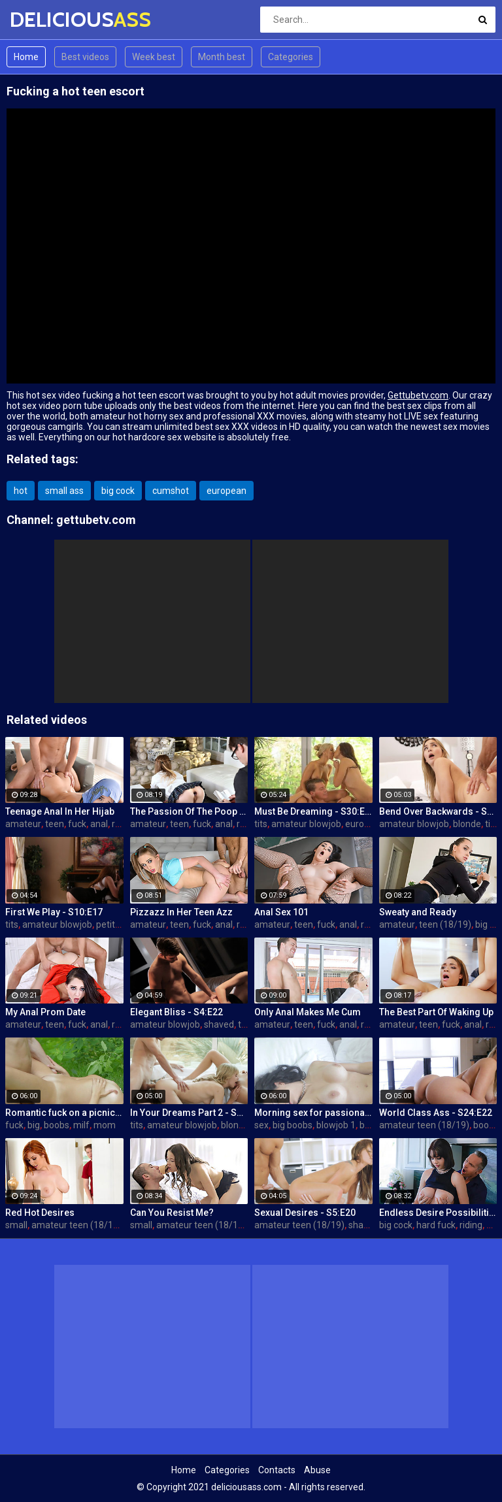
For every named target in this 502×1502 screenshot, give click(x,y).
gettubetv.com (96, 520)
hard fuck (436, 1225)
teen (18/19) (445, 924)
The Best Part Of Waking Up (436, 1012)
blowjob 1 (336, 1125)
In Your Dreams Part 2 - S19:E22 (189, 1112)
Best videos (85, 57)
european (226, 490)
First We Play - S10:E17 (54, 912)
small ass (64, 490)
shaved (219, 1024)
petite (108, 924)
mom (104, 1125)
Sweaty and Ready (417, 912)
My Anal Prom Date (45, 1012)
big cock (118, 490)
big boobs (292, 1125)
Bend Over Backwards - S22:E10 (438, 811)
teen (54, 824)
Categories (290, 57)
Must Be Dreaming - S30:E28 (313, 811)
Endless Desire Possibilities (438, 1212)
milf (81, 1125)
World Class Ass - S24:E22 (435, 1112)
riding (471, 1225)
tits (260, 824)
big (33, 1125)
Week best (153, 57)
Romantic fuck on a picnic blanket (64, 1112)
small (16, 1225)
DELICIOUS (44, 19)
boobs (56, 1125)
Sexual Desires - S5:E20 (305, 1212)
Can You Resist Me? (172, 1212)
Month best (221, 57)
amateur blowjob (306, 824)
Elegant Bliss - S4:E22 (176, 1012)
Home (26, 57)
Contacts (276, 1470)
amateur (23, 824)
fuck (77, 824)
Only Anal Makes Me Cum (307, 1012)
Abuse (317, 1470)
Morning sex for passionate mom (313, 1112)
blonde (467, 824)
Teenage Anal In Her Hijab (59, 811)
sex (261, 1125)
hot (20, 490)
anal (99, 824)
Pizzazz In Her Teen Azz (181, 912)
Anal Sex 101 (281, 912)
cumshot (170, 490)
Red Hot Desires (40, 1212)
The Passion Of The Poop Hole (189, 811)
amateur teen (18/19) (424, 1125)
